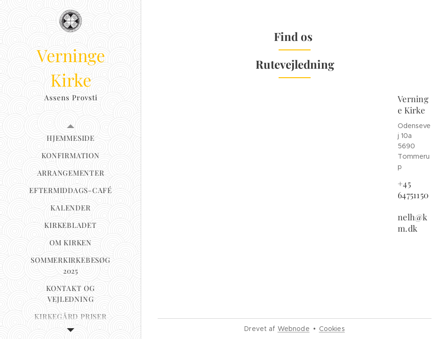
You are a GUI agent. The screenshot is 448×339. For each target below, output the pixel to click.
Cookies (332, 328)
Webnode (294, 328)
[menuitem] (70, 138)
